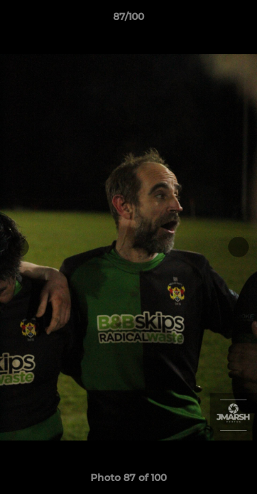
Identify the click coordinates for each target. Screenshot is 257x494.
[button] (240, 20)
